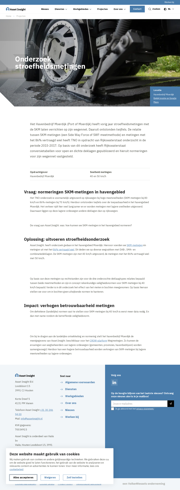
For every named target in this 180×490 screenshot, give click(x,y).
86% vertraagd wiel (63, 249)
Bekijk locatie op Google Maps (165, 100)
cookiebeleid (16, 469)
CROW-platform (98, 340)
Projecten (21, 16)
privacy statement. (145, 408)
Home (8, 16)
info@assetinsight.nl (32, 418)
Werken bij (169, 2)
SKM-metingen (135, 245)
